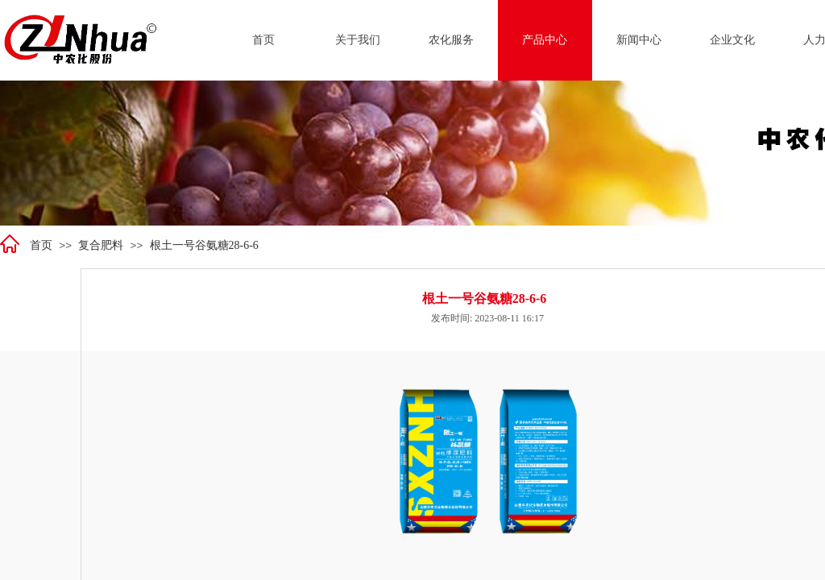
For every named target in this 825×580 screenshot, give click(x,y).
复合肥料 (100, 245)
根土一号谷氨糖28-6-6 (204, 245)
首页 (41, 245)
